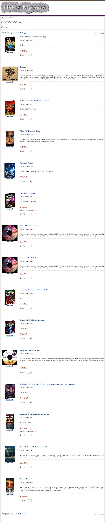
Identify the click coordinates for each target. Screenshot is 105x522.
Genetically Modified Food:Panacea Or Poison (35, 290)
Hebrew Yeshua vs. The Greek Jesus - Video (34, 447)
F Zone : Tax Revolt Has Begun (30, 131)
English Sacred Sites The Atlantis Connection (34, 101)
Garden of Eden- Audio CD (29, 258)
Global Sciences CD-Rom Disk (30, 350)
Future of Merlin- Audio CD (29, 226)
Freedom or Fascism (26, 163)
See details (9, 52)
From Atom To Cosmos (27, 193)
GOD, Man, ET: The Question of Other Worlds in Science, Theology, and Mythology (47, 384)
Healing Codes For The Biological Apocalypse (34, 414)
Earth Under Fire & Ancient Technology (33, 37)
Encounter (23, 67)
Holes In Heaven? (25, 479)
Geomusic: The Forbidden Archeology (32, 320)
